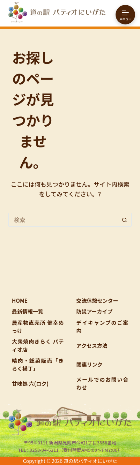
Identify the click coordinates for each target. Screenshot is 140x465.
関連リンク (89, 364)
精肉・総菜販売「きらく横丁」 (38, 364)
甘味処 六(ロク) (30, 383)
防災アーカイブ (94, 311)
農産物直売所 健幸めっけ (38, 326)
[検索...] (63, 220)
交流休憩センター (97, 300)
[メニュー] (125, 14)
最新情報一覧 (27, 311)
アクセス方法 (92, 345)
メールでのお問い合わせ (102, 383)
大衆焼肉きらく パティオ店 (38, 345)
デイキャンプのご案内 (102, 326)
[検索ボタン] (125, 220)
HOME (20, 300)
